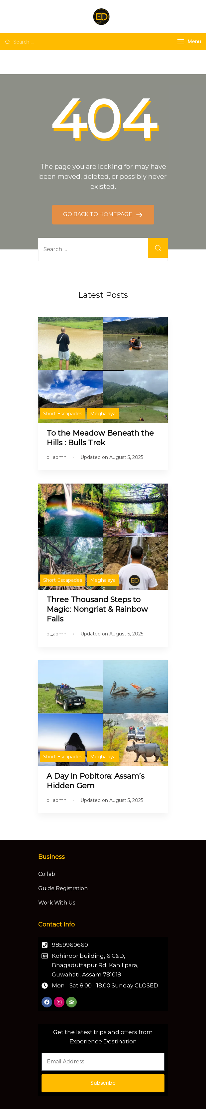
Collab (46, 874)
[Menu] (180, 41)
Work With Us (56, 903)
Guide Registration (63, 888)
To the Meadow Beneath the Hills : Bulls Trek (100, 437)
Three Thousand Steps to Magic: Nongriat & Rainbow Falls (97, 609)
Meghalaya (103, 414)
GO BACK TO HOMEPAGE (98, 214)
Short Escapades (62, 414)
